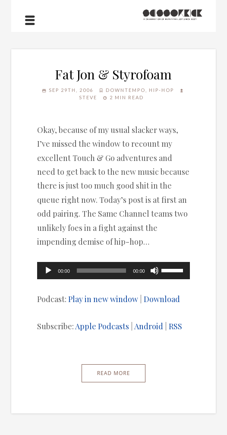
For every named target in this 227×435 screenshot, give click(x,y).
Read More (113, 373)
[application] (113, 270)
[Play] (48, 270)
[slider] (101, 270)
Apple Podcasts (102, 326)
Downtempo (125, 90)
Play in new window (103, 299)
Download (162, 299)
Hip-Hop (161, 90)
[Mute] (154, 270)
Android (148, 326)
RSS (175, 326)
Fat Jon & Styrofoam (113, 74)
